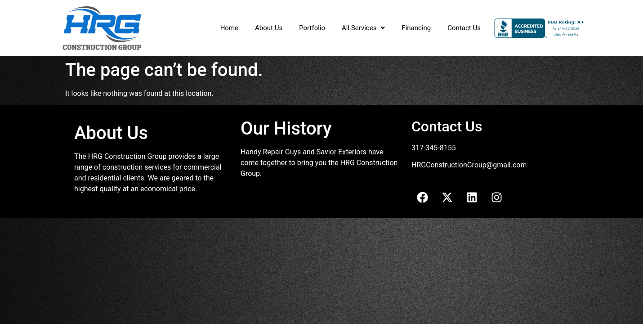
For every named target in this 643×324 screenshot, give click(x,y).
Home (229, 28)
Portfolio (312, 28)
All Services (363, 28)
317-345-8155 (433, 148)
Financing (416, 28)
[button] (363, 28)
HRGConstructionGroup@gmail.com (469, 165)
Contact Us (464, 28)
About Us (268, 28)
